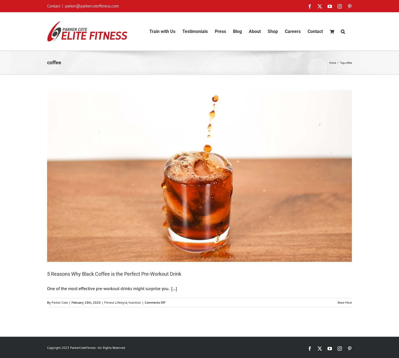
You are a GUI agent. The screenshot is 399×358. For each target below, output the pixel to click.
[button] (343, 31)
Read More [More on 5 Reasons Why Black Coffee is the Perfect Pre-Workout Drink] (344, 302)
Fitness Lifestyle (115, 302)
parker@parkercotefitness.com (92, 6)
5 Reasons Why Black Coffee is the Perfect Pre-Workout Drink (114, 274)
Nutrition (135, 302)
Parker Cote (60, 302)
